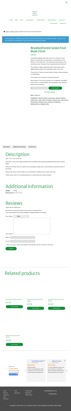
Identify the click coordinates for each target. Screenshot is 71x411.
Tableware (57, 102)
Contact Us (62, 23)
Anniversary (51, 98)
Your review (9, 234)
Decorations (30, 20)
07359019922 (53, 394)
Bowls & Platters (61, 98)
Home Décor (41, 20)
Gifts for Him (64, 100)
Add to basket (56, 88)
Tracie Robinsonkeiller (37, 362)
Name (8, 237)
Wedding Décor (35, 104)
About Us (62, 20)
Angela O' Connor (56, 362)
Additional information (19, 147)
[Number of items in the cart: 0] (66, 3)
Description (6, 147)
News (5, 397)
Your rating (9, 216)
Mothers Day (42, 102)
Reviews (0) (32, 147)
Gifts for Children (47, 100)
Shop (16, 20)
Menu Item (6, 399)
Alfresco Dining (42, 98)
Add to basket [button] (14, 307)
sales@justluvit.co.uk (50, 391)
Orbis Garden (52, 20)
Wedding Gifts (45, 104)
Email (8, 241)
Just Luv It (11, 367)
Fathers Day (34, 100)
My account (54, 23)
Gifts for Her (13, 32)
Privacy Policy (29, 391)
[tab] (6, 147)
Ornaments (50, 102)
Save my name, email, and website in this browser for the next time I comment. (30, 245)
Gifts (21, 20)
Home (11, 20)
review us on (13, 375)
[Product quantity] (39, 88)
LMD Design (57, 405)
